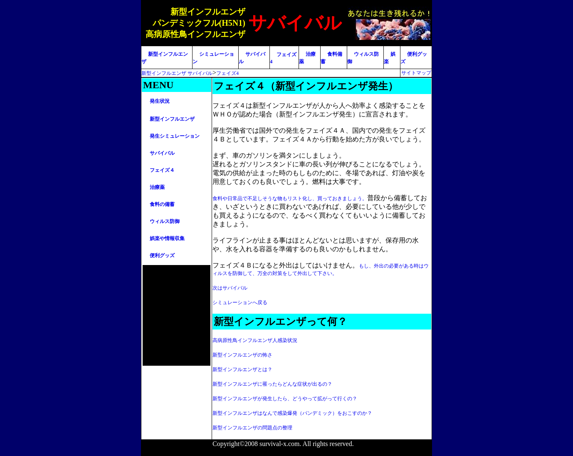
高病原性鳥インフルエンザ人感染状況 (254, 340)
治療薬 (157, 187)
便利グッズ (162, 255)
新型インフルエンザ (172, 119)
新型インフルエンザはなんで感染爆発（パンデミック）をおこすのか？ (292, 413)
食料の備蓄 (162, 204)
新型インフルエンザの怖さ (242, 355)
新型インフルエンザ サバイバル (176, 73)
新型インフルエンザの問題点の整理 (252, 428)
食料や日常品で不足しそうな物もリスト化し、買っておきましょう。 (289, 198)
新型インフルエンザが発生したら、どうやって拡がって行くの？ (284, 398)
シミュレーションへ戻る (239, 302)
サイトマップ (416, 73)
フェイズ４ (162, 170)
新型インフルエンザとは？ (242, 369)
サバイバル (162, 153)
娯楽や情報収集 (167, 238)
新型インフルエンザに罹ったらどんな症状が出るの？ (272, 384)
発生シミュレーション (175, 136)
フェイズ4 (227, 73)
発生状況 (160, 101)
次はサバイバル (229, 288)
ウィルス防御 (165, 221)
